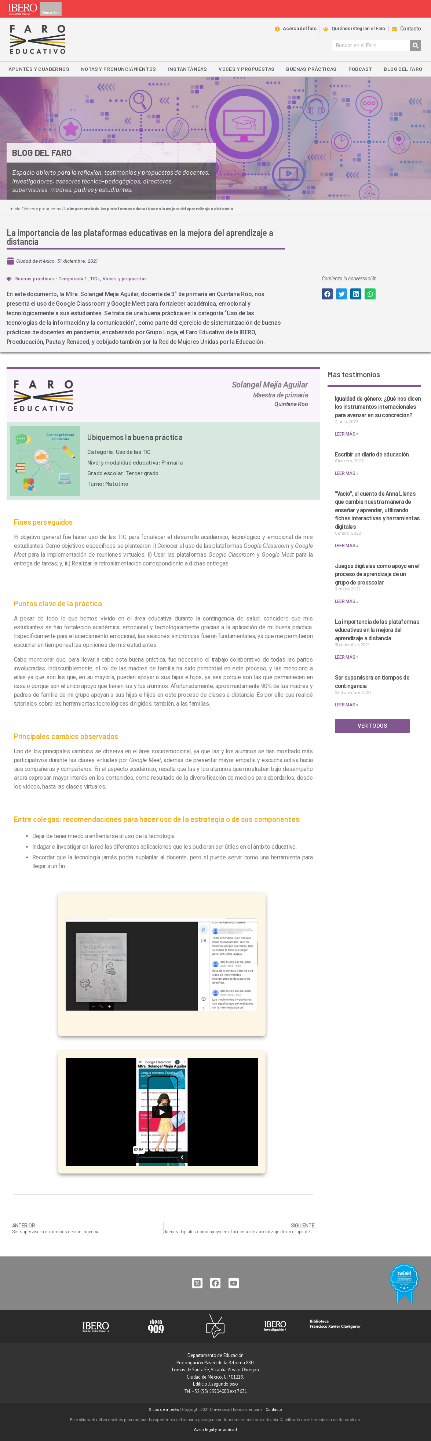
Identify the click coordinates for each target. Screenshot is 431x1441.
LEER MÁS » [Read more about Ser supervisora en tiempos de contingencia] (346, 704)
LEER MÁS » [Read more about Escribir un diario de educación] (346, 473)
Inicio (15, 208)
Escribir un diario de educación (372, 454)
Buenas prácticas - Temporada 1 (51, 278)
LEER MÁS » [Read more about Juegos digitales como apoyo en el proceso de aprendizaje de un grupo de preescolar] (346, 601)
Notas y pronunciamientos (118, 69)
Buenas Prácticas (311, 69)
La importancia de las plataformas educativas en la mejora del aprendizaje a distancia (377, 629)
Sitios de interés (164, 1409)
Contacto (274, 1409)
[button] (327, 293)
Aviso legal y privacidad (215, 1429)
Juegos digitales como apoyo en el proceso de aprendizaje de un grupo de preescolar (377, 573)
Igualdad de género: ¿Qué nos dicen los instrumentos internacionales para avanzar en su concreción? (378, 406)
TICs (95, 278)
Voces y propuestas (246, 69)
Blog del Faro (403, 69)
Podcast (360, 69)
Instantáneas (187, 69)
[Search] (415, 45)
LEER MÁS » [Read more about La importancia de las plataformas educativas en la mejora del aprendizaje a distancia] (346, 657)
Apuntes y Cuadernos (38, 69)
